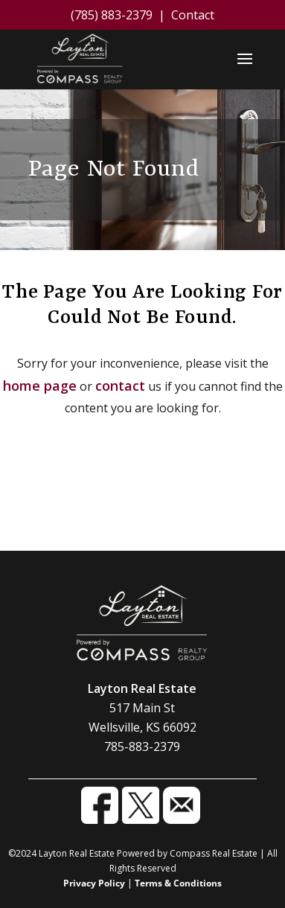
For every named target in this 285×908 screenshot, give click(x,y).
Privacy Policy (94, 883)
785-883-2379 (142, 746)
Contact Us (142, 515)
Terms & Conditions (178, 883)
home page (40, 385)
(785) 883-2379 (112, 15)
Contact (192, 15)
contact (120, 385)
